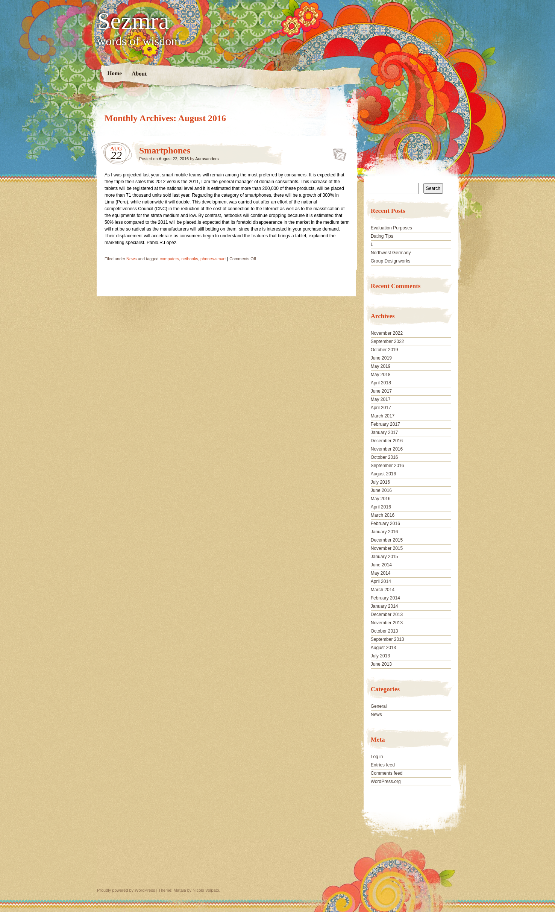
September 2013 (387, 639)
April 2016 (381, 507)
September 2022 (387, 341)
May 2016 (381, 498)
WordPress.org (386, 781)
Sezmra (133, 21)
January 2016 (384, 531)
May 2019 (381, 366)
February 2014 (385, 598)
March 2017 (382, 416)
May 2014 (381, 573)
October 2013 (384, 631)
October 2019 (384, 349)
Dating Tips (382, 236)
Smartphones (164, 150)
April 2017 (381, 407)
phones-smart (213, 258)
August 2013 (383, 647)
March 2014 (382, 589)
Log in (377, 756)
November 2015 (387, 548)
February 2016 (385, 523)
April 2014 (381, 581)
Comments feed (387, 773)
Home (115, 73)
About (139, 73)
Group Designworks (390, 261)
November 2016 (387, 449)
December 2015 (387, 540)
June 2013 (381, 664)
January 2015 (384, 556)
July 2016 (380, 482)
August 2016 (383, 473)
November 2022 (387, 333)
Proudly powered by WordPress (126, 890)
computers (169, 258)
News (131, 258)
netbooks (189, 258)
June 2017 (381, 391)
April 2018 (381, 382)
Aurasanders (206, 158)
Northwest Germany (391, 252)
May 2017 (381, 399)
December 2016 (387, 440)
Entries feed (383, 765)
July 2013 (380, 656)
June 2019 (381, 358)
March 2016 (382, 515)
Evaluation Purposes (391, 228)
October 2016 (384, 457)
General (379, 706)
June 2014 (381, 565)
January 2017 (384, 432)
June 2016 (381, 490)
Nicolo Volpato (206, 890)
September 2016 (387, 465)
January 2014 (384, 606)
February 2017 (385, 424)
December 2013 (387, 614)
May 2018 (381, 374)
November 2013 (387, 622)
